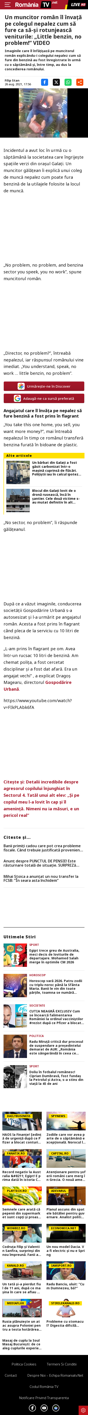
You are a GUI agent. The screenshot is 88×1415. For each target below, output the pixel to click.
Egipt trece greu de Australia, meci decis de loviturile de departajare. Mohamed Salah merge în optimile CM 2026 (54, 956)
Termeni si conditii (62, 1364)
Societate (37, 1006)
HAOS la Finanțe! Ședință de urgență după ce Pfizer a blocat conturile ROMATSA (21, 1138)
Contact (11, 1375)
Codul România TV (44, 1386)
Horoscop (37, 975)
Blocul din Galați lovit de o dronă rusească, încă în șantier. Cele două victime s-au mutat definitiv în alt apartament (56, 496)
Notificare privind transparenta (44, 1398)
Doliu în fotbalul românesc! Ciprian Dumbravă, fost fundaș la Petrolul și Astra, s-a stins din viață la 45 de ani (56, 1078)
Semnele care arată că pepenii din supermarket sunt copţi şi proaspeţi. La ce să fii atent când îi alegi (21, 1213)
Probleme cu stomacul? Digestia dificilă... (65, 1324)
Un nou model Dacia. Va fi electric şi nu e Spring (65, 1251)
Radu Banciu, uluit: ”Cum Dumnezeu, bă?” (65, 1286)
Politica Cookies (24, 1364)
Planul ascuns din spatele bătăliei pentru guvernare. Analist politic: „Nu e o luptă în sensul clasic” (65, 1213)
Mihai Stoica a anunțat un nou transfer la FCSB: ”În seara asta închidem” (41, 879)
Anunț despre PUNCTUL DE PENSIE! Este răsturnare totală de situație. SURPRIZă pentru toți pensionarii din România (40, 863)
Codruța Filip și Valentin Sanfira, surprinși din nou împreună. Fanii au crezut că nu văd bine (21, 1251)
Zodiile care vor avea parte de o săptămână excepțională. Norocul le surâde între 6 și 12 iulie (65, 1138)
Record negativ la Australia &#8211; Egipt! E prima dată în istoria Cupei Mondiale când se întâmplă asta (21, 1176)
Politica (36, 1036)
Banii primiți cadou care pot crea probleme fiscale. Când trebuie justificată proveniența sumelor (44, 848)
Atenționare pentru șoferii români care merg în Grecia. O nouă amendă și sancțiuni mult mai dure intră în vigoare (66, 1176)
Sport (34, 945)
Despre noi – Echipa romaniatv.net (55, 1375)
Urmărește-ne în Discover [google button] (44, 386)
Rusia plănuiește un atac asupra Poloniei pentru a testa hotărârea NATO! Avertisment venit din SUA (21, 1325)
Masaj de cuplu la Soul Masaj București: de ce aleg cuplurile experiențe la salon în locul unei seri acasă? (21, 1344)
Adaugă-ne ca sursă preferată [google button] (44, 398)
